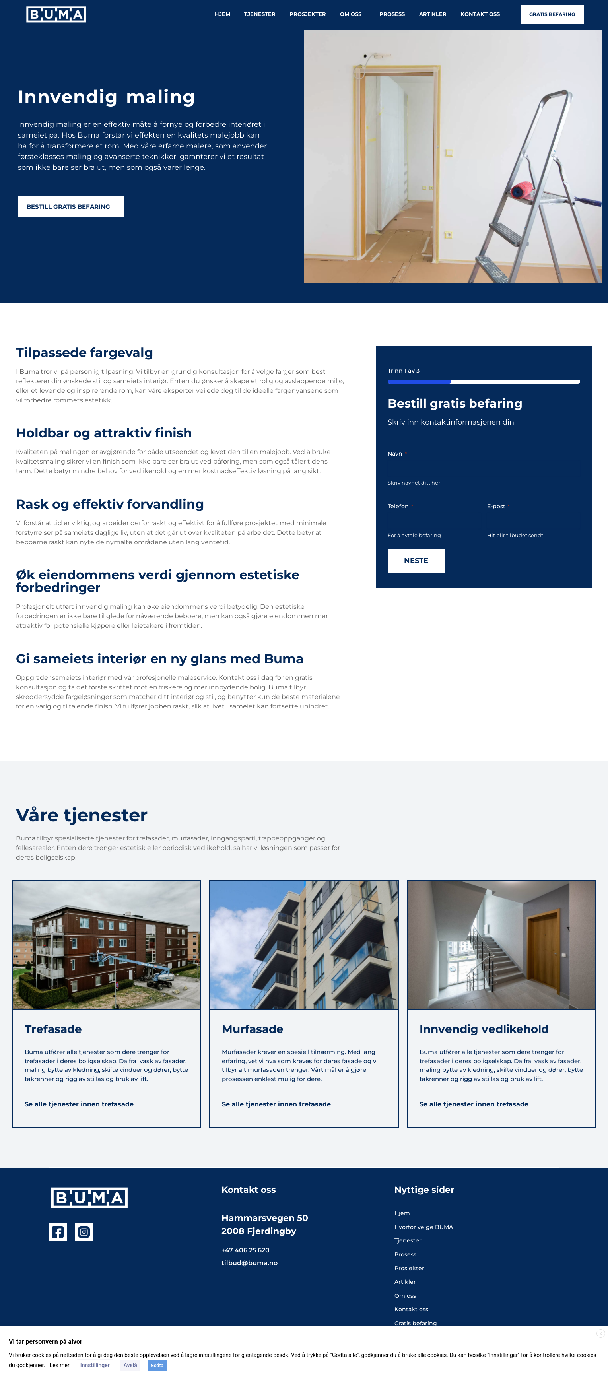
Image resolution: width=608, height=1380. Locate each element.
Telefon (400, 506)
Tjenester (260, 14)
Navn (397, 453)
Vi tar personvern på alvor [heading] (45, 1341)
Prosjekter (307, 14)
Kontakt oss (480, 14)
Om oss (352, 14)
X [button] (600, 1334)
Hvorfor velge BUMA (423, 1227)
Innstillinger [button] (95, 1365)
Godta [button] (157, 1365)
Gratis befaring (415, 1323)
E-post (498, 506)
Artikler (433, 14)
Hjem (222, 14)
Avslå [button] (130, 1365)
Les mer (60, 1365)
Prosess (392, 14)
